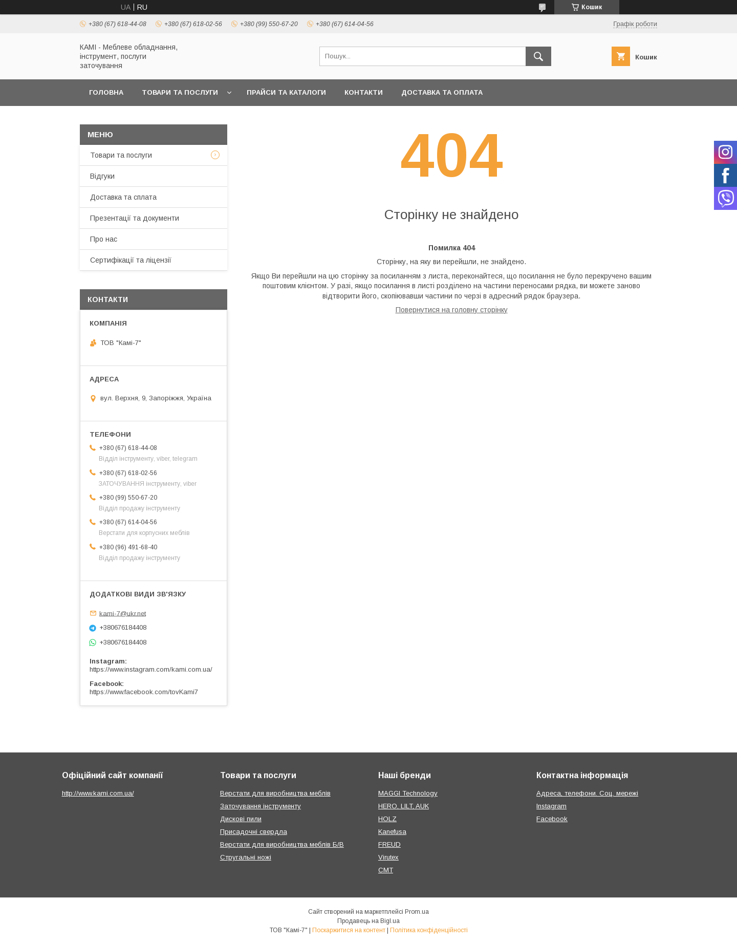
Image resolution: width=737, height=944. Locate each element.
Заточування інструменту (260, 806)
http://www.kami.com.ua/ (98, 793)
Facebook (552, 819)
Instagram (551, 806)
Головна (106, 92)
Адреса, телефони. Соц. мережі (587, 793)
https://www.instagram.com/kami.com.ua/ (151, 669)
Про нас (103, 239)
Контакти (363, 92)
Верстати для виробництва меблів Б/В (282, 844)
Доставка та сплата (123, 197)
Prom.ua (417, 911)
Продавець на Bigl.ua (368, 921)
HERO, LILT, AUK (403, 806)
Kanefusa (392, 831)
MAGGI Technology (408, 793)
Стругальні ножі (245, 857)
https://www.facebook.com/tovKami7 (144, 692)
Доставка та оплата (442, 92)
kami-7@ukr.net (122, 613)
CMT (385, 870)
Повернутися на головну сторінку (452, 310)
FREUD (389, 844)
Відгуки (102, 176)
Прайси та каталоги (286, 92)
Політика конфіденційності (429, 930)
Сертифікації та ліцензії (130, 260)
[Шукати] (538, 56)
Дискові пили (241, 819)
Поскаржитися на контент (348, 930)
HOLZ (387, 819)
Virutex (388, 857)
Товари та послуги (180, 92)
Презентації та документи (134, 218)
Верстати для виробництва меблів (275, 793)
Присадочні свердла (253, 831)
